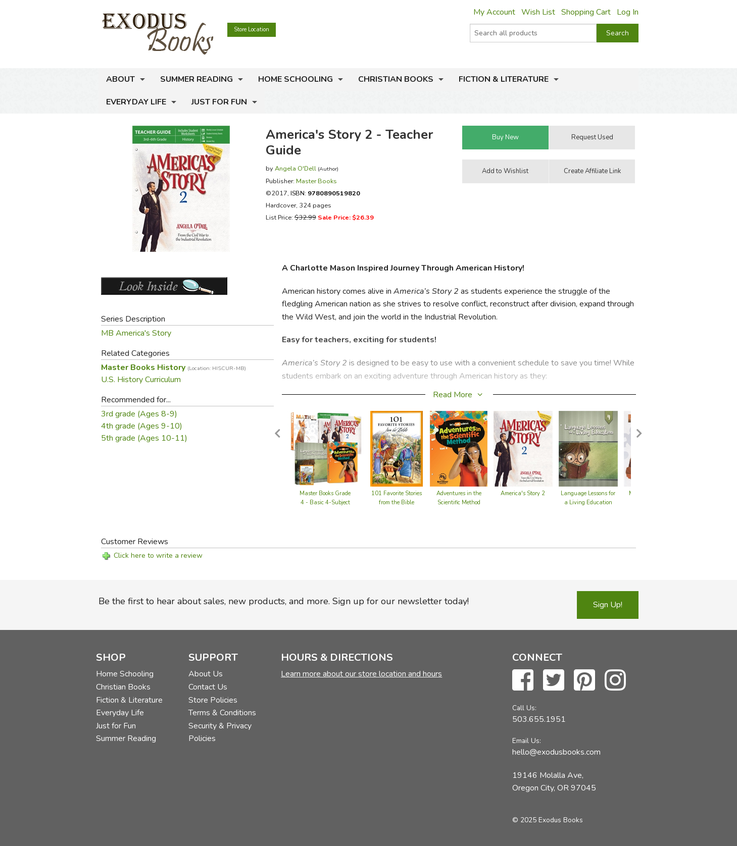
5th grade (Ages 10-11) (144, 438)
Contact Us (207, 687)
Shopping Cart (586, 12)
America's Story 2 (523, 493)
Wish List (538, 12)
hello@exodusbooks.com (556, 752)
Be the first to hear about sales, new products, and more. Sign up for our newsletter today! (284, 601)
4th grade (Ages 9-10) (141, 426)
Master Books (316, 181)
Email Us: (526, 741)
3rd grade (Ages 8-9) (139, 413)
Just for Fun (219, 102)
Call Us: (524, 708)
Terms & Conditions (222, 712)
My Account (494, 12)
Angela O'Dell (295, 168)
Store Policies (212, 700)
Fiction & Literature (504, 79)
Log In (627, 12)
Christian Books (395, 79)
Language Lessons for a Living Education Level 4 (588, 502)
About (120, 79)
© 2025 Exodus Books (547, 820)
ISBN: (325, 193)
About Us (205, 673)
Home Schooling (295, 79)
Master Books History (173, 367)
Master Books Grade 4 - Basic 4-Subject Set (325, 502)
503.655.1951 (539, 719)
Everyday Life (136, 102)
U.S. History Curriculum (141, 379)
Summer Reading (196, 79)
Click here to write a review (158, 555)
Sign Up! (607, 604)
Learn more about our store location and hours (361, 673)
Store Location (251, 29)
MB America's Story (136, 333)
